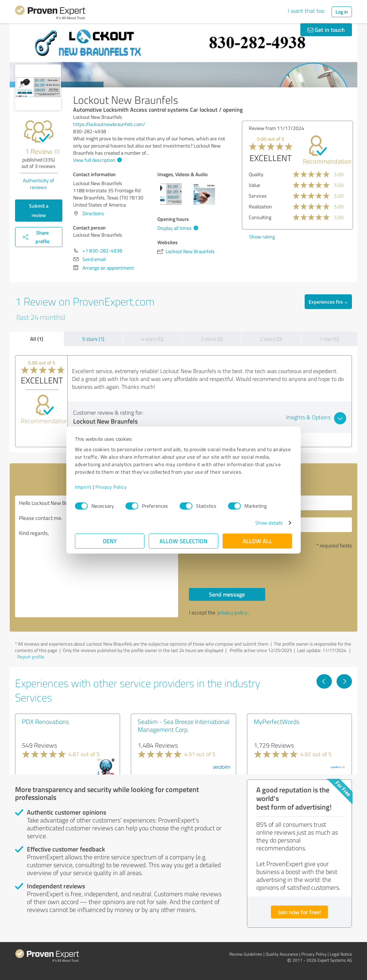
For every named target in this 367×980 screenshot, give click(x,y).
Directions (93, 213)
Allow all (257, 541)
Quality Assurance (282, 954)
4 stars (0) (152, 339)
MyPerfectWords (276, 721)
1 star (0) (329, 339)
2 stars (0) (271, 339)
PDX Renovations (45, 721)
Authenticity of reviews (38, 183)
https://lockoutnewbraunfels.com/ (109, 124)
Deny (110, 541)
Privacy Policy (111, 486)
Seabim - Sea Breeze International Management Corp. (183, 725)
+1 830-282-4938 (102, 250)
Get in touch (326, 29)
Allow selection (183, 541)
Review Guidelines (245, 954)
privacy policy (232, 612)
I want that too (306, 11)
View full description (96, 159)
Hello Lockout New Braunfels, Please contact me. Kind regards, (96, 556)
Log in (341, 11)
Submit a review (38, 210)
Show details (269, 522)
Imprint (83, 486)
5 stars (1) (93, 339)
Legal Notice (341, 954)
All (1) (36, 339)
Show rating (262, 236)
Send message (227, 594)
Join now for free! (299, 912)
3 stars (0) (212, 339)
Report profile (30, 656)
